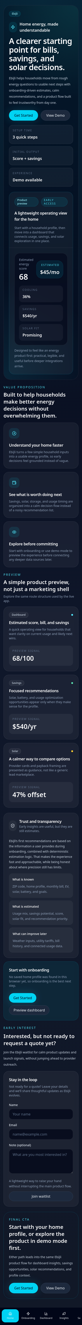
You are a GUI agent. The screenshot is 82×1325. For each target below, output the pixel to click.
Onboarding (28, 1316)
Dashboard (46, 1316)
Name (13, 1105)
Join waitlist (41, 1196)
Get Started (23, 115)
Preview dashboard (29, 1010)
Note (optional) (20, 1145)
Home (10, 1316)
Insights (63, 1316)
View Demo (55, 115)
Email (13, 1125)
